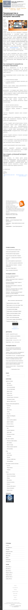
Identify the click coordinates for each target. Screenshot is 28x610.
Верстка (8, 407)
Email (14, 214)
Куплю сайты (13, 9)
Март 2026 (8, 570)
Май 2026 (8, 568)
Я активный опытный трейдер (12, 309)
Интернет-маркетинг (10, 430)
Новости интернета (10, 488)
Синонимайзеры (10, 461)
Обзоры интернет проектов (12, 446)
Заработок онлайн (9, 381)
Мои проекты (9, 480)
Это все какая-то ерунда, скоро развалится (14, 319)
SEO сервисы (9, 442)
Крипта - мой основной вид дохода (13, 317)
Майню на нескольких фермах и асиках (14, 313)
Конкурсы (8, 469)
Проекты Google (10, 444)
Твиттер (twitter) (10, 448)
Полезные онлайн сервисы (12, 440)
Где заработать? (12, 8)
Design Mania (8, 342)
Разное (7, 472)
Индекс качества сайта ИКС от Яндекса (13, 255)
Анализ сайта (9, 455)
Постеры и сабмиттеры (11, 459)
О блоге (6, 8)
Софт (7, 451)
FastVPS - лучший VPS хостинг (12, 334)
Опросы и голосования (11, 476)
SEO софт (9, 453)
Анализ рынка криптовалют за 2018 (12, 251)
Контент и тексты (10, 423)
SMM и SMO (9, 432)
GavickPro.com (16, 606)
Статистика (9, 436)
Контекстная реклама (11, 387)
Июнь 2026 (8, 566)
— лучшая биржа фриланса (14, 226)
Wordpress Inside (9, 340)
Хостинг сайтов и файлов (11, 419)
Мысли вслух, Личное (11, 474)
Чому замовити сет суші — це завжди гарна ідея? (15, 355)
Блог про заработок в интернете (17, 2)
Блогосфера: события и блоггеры (12, 463)
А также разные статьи (15, 369)
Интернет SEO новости (11, 486)
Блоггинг (8, 465)
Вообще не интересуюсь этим (12, 321)
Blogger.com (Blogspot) (11, 415)
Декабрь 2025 (8, 576)
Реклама (18, 8)
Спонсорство (8, 561)
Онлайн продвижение (10, 426)
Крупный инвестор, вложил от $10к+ (13, 303)
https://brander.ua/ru (14, 47)
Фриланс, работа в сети (11, 401)
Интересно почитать (10, 482)
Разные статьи (9, 490)
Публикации (8, 559)
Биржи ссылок (9, 391)
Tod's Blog (7, 4)
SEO (8, 428)
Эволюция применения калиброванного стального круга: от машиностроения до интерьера (13, 349)
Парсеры (8, 457)
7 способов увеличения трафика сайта (13, 249)
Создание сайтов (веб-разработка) (12, 403)
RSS (11, 214)
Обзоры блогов (10, 467)
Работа (18, 9)
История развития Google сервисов (12, 253)
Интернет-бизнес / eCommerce (12, 397)
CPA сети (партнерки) (11, 389)
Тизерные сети (9, 395)
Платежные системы (11, 399)
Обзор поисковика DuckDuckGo (12, 270)
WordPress (9, 405)
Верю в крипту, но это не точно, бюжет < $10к (15, 305)
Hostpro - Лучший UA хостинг (11, 338)
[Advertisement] (15, 185)
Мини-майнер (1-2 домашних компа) (13, 315)
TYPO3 (8, 411)
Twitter (16, 214)
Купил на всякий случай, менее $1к (13, 307)
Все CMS (8, 413)
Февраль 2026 (8, 572)
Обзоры (8, 478)
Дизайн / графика (10, 421)
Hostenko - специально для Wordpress (13, 336)
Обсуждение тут (15, 328)
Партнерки (9, 383)
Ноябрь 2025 (8, 578)
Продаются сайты (9, 551)
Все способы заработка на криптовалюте (13, 260)
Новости (8, 484)
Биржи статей (9, 393)
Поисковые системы (10, 434)
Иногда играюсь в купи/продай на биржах (14, 311)
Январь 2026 (8, 574)
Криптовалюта (9, 385)
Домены (8, 417)
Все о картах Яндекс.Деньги (11, 268)
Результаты (15, 326)
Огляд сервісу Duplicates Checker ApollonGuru (14, 360)
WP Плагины (9, 409)
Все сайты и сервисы (10, 438)
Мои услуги (23, 8)
